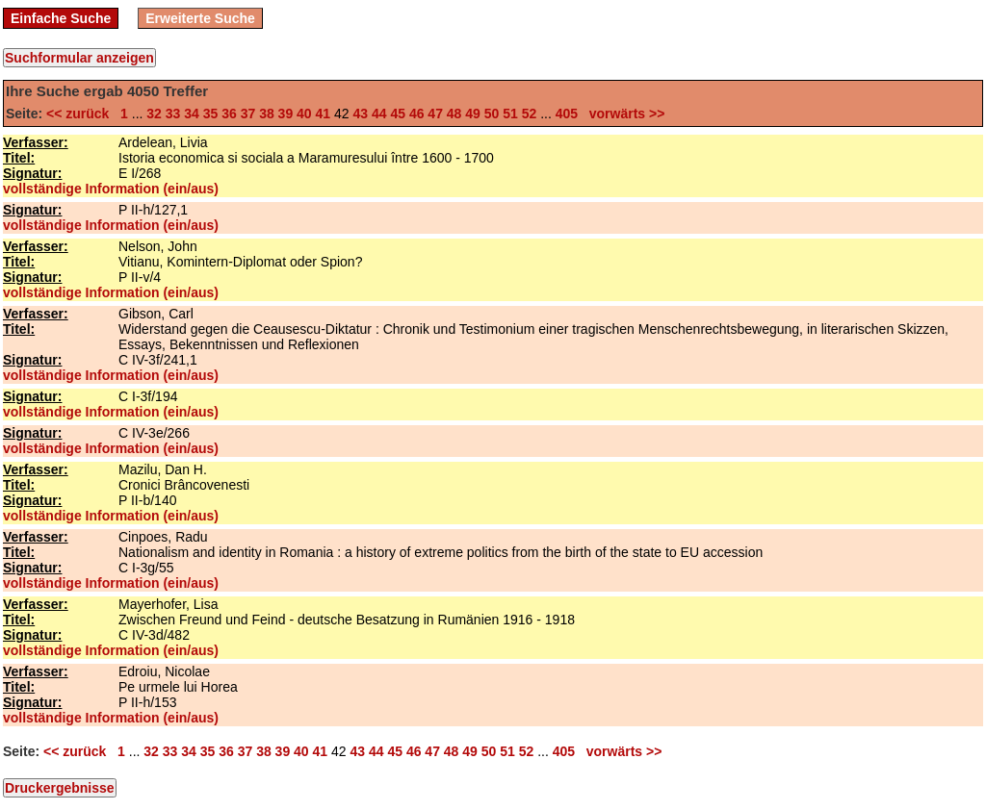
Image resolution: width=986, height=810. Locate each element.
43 (360, 113)
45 (397, 113)
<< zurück (81, 113)
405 (567, 113)
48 (454, 113)
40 (304, 113)
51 (510, 113)
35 (211, 113)
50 (492, 113)
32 (154, 113)
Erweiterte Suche (200, 18)
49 (472, 113)
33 (173, 113)
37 (248, 113)
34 (191, 113)
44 (379, 113)
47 (435, 113)
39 (286, 113)
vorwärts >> (623, 113)
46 (417, 113)
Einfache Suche (61, 18)
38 (266, 113)
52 (529, 113)
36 (229, 113)
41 (323, 113)
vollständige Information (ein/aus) (111, 188)
